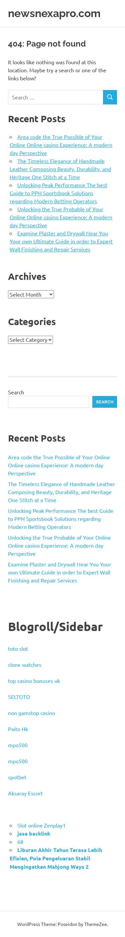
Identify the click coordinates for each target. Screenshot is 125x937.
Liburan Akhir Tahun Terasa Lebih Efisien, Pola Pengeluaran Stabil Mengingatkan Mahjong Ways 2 (56, 858)
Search (16, 392)
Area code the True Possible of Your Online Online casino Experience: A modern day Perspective (61, 144)
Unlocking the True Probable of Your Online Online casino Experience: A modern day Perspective (61, 217)
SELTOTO (19, 696)
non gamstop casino (31, 712)
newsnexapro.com (54, 13)
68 (20, 841)
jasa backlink (33, 833)
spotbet (17, 777)
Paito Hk (18, 728)
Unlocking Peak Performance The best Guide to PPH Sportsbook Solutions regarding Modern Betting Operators (58, 192)
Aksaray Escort (25, 793)
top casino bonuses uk (34, 680)
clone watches (24, 664)
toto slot (18, 648)
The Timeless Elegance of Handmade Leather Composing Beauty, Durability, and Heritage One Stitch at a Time (60, 168)
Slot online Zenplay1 (41, 825)
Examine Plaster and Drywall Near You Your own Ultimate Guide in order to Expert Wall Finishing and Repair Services (61, 241)
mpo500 (18, 744)
